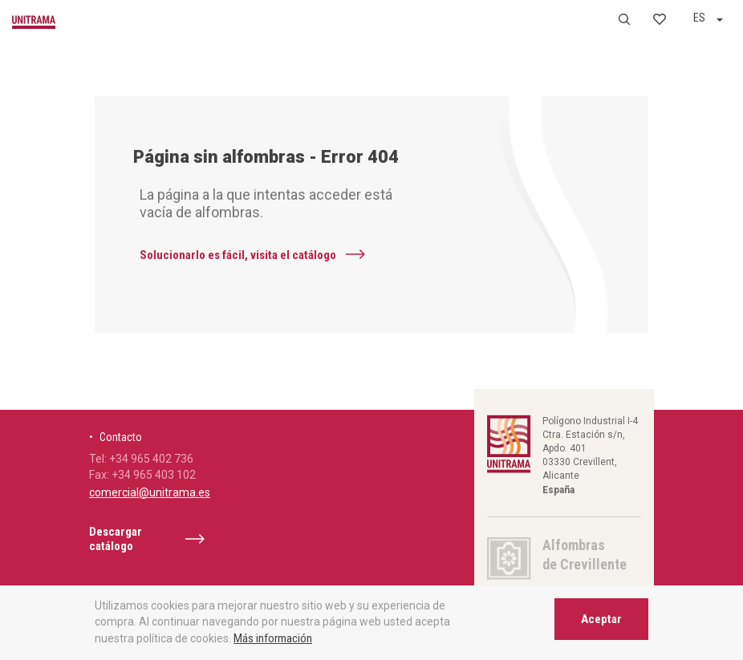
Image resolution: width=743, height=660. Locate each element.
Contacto (120, 437)
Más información (272, 638)
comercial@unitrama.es (149, 492)
